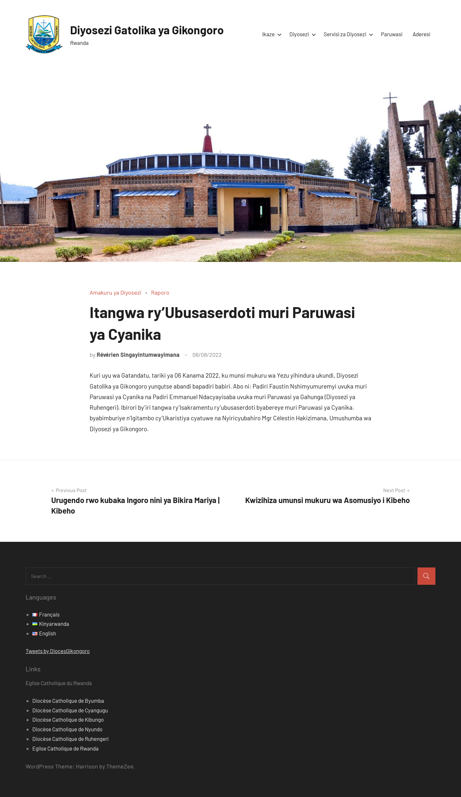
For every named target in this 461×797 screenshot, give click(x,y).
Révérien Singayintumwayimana (138, 354)
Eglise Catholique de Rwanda (65, 748)
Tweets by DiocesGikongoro (58, 651)
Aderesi (421, 34)
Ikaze (270, 34)
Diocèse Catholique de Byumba (68, 700)
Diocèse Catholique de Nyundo (67, 729)
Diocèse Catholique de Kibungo (68, 719)
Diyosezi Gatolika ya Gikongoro (147, 30)
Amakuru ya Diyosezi (116, 292)
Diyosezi (301, 34)
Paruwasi (391, 34)
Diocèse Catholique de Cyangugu (70, 710)
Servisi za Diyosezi (347, 34)
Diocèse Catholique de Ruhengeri (70, 738)
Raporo (160, 292)
